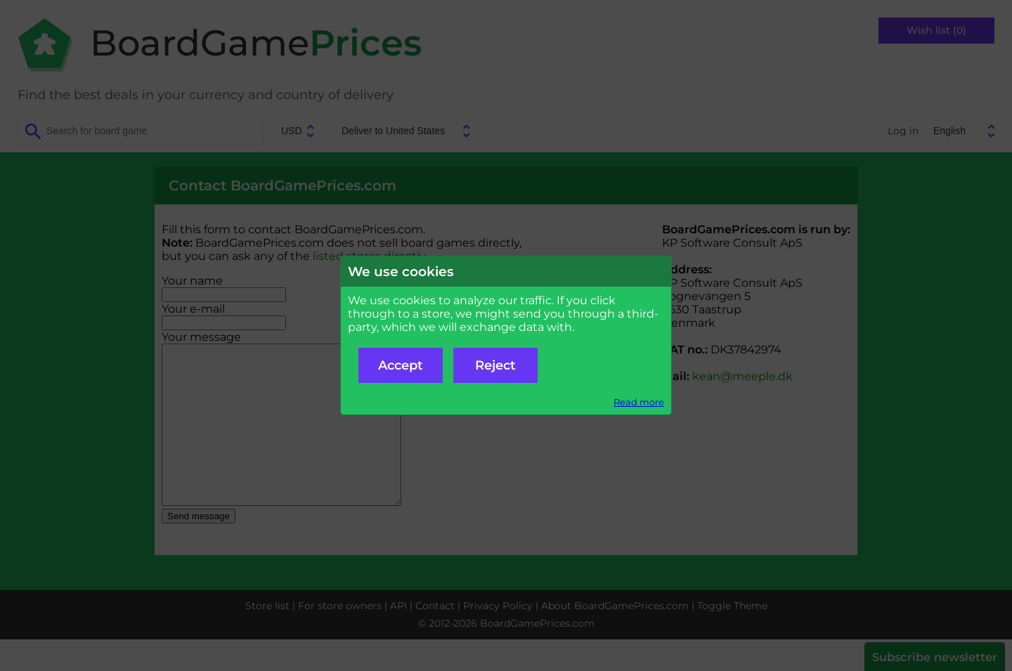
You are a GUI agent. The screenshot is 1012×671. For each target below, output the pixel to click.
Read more (639, 402)
